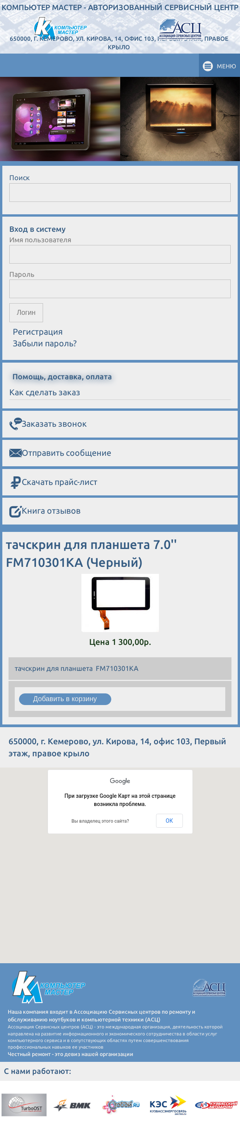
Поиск (19, 177)
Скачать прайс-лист (53, 482)
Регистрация (38, 331)
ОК (169, 821)
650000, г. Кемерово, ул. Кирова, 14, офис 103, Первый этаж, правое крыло (119, 42)
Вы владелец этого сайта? (100, 821)
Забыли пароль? (45, 343)
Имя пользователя (40, 239)
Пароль (22, 274)
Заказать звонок (48, 424)
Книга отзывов (45, 511)
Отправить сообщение (60, 453)
